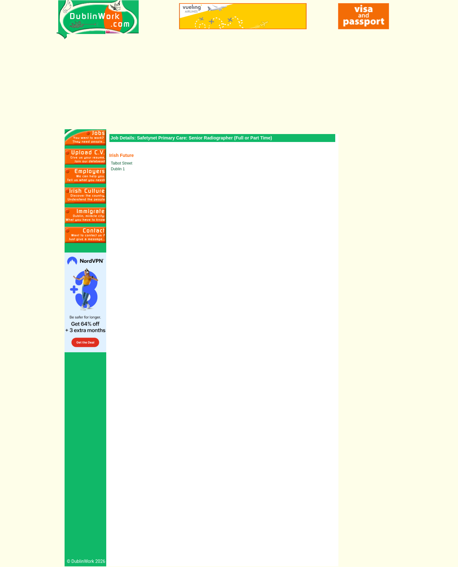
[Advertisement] (229, 81)
